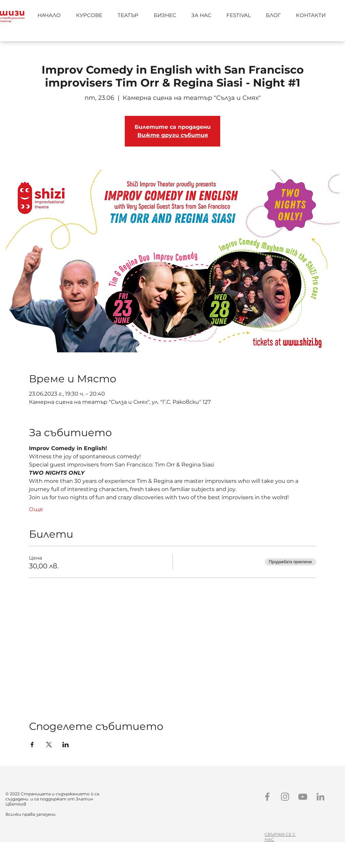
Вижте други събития (172, 135)
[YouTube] (302, 796)
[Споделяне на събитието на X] (49, 744)
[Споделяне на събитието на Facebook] (32, 744)
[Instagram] (285, 796)
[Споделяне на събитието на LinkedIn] (65, 744)
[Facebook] (267, 796)
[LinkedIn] (320, 796)
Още (36, 509)
